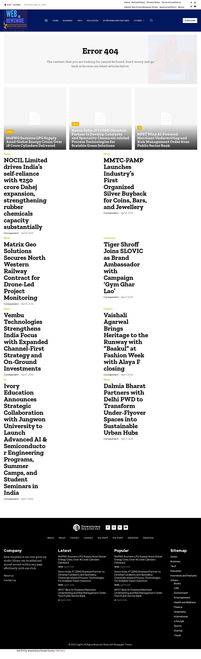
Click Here (60, 654)
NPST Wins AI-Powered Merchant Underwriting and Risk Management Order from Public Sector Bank (82, 596)
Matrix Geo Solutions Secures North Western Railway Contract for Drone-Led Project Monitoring (25, 269)
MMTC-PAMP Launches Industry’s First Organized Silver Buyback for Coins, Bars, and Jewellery (125, 183)
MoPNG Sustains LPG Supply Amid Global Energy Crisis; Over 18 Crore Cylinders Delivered (82, 563)
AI (139, 128)
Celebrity (109, 237)
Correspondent (11, 232)
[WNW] (86, 531)
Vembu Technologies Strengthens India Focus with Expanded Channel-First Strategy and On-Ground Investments (24, 343)
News (9, 131)
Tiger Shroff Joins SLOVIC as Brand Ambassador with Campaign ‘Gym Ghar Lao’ (123, 266)
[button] (151, 20)
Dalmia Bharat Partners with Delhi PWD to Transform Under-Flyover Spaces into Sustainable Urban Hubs (125, 413)
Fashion (108, 307)
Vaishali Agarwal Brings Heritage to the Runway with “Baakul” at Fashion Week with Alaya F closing (125, 340)
